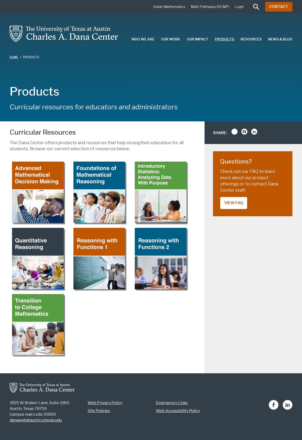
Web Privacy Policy (105, 403)
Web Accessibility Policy (178, 410)
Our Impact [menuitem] (197, 39)
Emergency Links (172, 403)
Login (239, 7)
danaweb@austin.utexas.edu (36, 420)
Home (14, 57)
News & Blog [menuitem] (280, 39)
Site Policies (99, 410)
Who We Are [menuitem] (142, 39)
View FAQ (233, 203)
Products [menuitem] (224, 39)
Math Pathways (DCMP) (210, 7)
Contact (278, 6)
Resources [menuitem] (251, 39)
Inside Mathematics (169, 7)
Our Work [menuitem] (170, 39)
